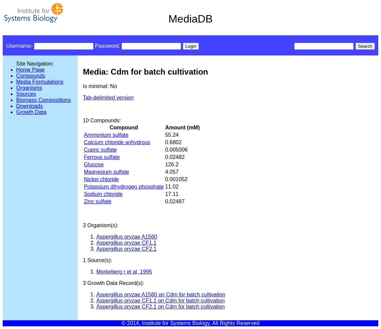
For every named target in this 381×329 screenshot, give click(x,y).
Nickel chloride (101, 179)
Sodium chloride (103, 194)
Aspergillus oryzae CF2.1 (126, 249)
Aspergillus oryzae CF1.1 (126, 243)
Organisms (29, 88)
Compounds (30, 76)
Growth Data (31, 112)
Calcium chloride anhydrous (117, 142)
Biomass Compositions (43, 100)
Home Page (30, 70)
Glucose (94, 164)
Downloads (29, 106)
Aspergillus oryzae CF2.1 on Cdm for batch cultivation (160, 307)
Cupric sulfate (100, 150)
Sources (26, 94)
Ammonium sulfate (106, 135)
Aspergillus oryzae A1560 (126, 237)
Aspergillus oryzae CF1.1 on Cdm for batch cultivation (160, 300)
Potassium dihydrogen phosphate (124, 187)
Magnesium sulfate (106, 172)
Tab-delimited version (108, 97)
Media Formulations (40, 82)
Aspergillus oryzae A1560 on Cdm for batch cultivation (160, 294)
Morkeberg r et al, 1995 (124, 272)
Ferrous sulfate (102, 157)
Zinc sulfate (97, 201)
